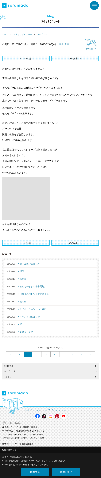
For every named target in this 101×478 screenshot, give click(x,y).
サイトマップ (34, 410)
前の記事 (27, 58)
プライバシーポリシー (57, 410)
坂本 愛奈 (64, 44)
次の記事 (73, 58)
